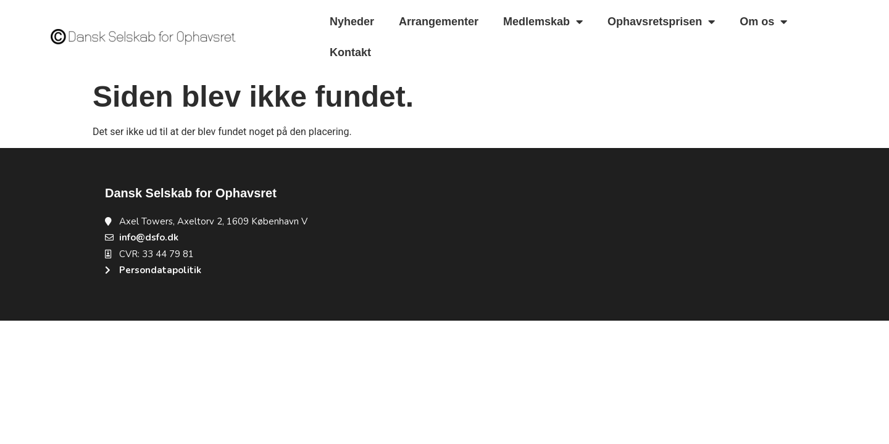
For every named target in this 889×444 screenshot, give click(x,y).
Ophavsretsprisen (661, 21)
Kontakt (350, 52)
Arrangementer (438, 21)
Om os (763, 21)
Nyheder (352, 21)
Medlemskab (543, 21)
